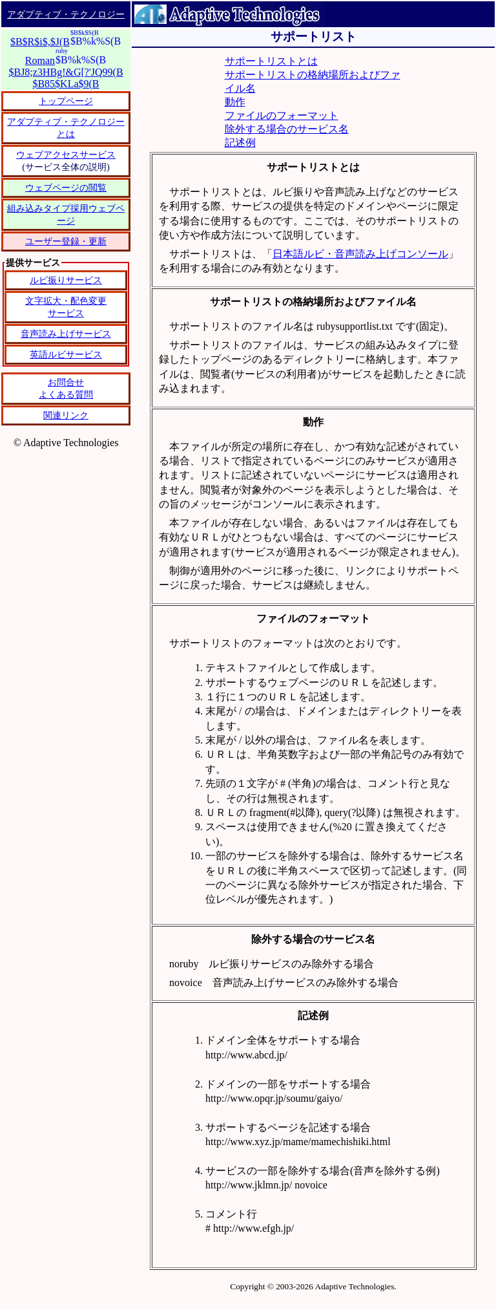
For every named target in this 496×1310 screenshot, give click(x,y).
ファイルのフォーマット (281, 115)
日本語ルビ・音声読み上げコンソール (360, 253)
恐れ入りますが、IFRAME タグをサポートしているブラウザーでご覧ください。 (65, 357)
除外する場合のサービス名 (287, 128)
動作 (235, 101)
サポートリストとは (271, 61)
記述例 (240, 142)
